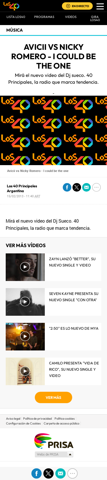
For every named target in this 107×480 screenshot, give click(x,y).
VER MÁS (53, 397)
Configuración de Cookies (23, 423)
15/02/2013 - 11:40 (23, 196)
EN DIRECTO (80, 6)
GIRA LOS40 (95, 18)
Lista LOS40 (16, 17)
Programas (44, 17)
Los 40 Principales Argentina (22, 188)
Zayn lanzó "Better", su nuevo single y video (72, 262)
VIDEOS (70, 17)
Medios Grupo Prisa (53, 454)
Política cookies (64, 418)
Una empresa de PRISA (53, 440)
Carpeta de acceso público (61, 423)
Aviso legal (13, 418)
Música (14, 30)
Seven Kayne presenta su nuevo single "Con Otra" (73, 296)
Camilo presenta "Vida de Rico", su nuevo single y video (74, 369)
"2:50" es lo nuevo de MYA (73, 328)
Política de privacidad (37, 418)
